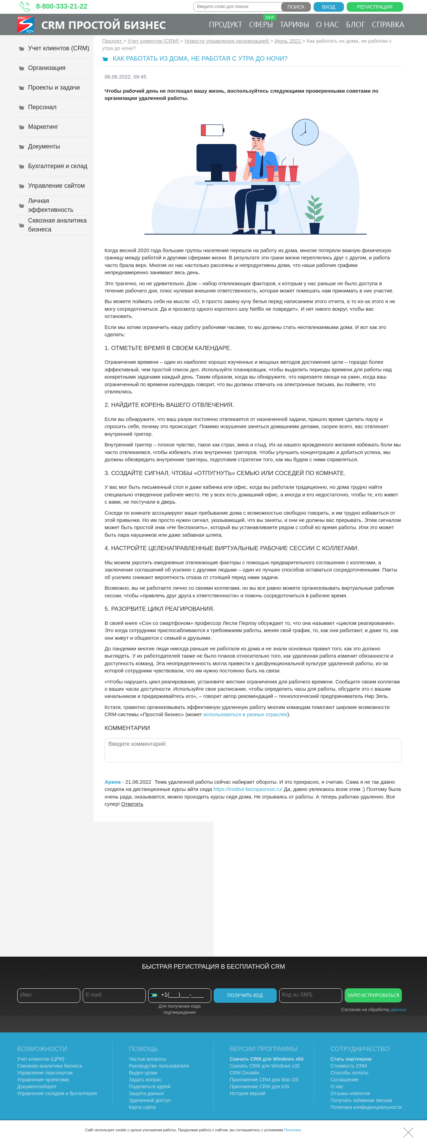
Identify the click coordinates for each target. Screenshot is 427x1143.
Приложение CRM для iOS (259, 1086)
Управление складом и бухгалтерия (57, 1093)
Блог (355, 24)
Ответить (132, 804)
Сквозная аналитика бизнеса (49, 1066)
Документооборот (37, 1086)
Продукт (225, 24)
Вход (328, 7)
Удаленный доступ (150, 1100)
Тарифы (294, 24)
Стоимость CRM (349, 1066)
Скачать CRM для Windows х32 (265, 1066)
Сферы (262, 21)
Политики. (293, 1130)
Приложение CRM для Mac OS (264, 1079)
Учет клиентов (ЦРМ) (41, 1059)
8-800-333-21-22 (62, 6)
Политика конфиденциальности (366, 1107)
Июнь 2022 (288, 41)
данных (398, 1009)
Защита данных (146, 1093)
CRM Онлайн (245, 1072)
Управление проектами (43, 1079)
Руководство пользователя (159, 1066)
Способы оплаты (349, 1072)
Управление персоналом (45, 1072)
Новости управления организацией (227, 41)
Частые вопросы (147, 1059)
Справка (388, 24)
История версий (248, 1093)
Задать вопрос (145, 1079)
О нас (327, 24)
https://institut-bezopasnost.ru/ (247, 789)
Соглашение (344, 1079)
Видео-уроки (143, 1072)
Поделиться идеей (150, 1086)
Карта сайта (142, 1107)
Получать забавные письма (361, 1100)
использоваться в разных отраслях (245, 714)
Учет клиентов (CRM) (154, 41)
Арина (113, 782)
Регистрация (375, 7)
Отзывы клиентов (350, 1093)
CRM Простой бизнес (103, 25)
